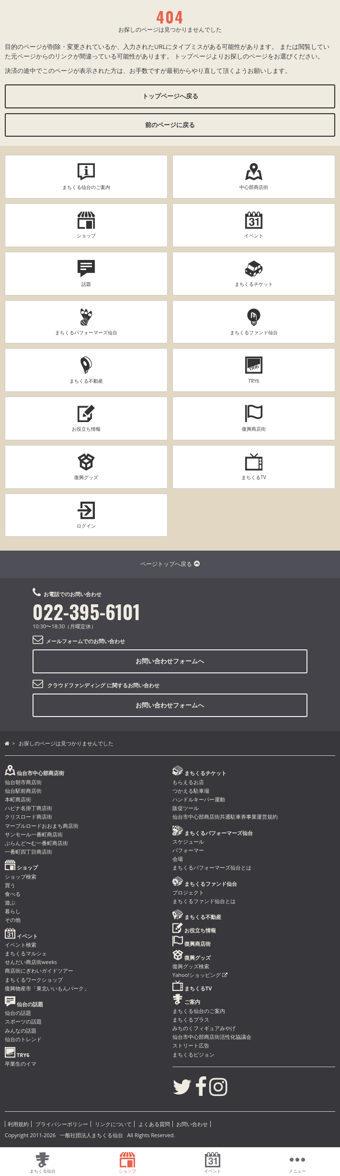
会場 (177, 858)
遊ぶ (10, 902)
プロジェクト (188, 892)
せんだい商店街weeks (31, 961)
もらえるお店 (188, 782)
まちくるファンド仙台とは (204, 901)
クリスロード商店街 (28, 816)
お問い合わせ (192, 1124)
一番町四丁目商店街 (28, 851)
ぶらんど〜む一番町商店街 (36, 843)
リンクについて (113, 1124)
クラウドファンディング (76, 685)
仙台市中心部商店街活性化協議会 (211, 1036)
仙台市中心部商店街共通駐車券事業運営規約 (225, 816)
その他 (13, 919)
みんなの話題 (20, 1030)
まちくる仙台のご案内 (198, 1010)
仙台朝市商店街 (23, 782)
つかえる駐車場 (190, 790)
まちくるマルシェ (26, 953)
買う (10, 885)
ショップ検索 (20, 876)
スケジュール (188, 841)
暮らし (13, 911)
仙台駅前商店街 (23, 790)
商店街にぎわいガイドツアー (39, 970)
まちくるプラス (190, 1019)
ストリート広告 (190, 1045)
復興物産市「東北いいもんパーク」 (47, 988)
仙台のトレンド (23, 1039)
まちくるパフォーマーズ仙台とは (211, 867)
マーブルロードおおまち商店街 (42, 825)
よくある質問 (154, 1124)
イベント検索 (20, 944)
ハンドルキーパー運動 (198, 799)
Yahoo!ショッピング (199, 974)
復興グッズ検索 (190, 966)
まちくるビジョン (193, 1054)
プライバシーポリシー (61, 1124)
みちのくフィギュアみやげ (204, 1028)
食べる (13, 893)
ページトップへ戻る (169, 564)
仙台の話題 (18, 1012)
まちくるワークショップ (34, 979)
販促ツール (185, 807)
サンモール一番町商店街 (34, 834)
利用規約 (18, 1124)
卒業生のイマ (20, 1063)
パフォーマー (188, 850)
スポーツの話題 (23, 1021)
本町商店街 (18, 799)
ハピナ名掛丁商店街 (28, 807)
